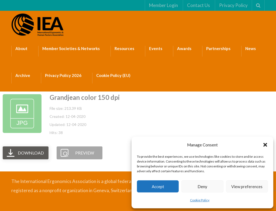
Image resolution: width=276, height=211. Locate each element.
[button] (265, 144)
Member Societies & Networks (71, 48)
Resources (124, 48)
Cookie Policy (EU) (113, 75)
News (250, 48)
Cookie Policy (199, 200)
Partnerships (218, 48)
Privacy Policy (233, 5)
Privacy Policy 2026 (63, 75)
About (21, 48)
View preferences (247, 186)
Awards (184, 48)
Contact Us (198, 5)
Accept (158, 186)
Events (155, 48)
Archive (22, 75)
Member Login (163, 5)
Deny (202, 186)
